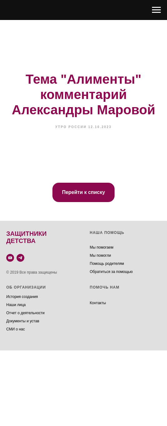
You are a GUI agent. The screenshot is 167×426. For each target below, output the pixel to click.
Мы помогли (100, 255)
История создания (22, 297)
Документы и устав (22, 321)
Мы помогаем (102, 247)
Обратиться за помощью (111, 272)
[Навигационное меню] (156, 10)
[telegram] (20, 258)
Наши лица (16, 305)
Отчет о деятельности (25, 313)
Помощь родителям (107, 263)
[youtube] (10, 258)
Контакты (98, 303)
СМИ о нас (15, 329)
